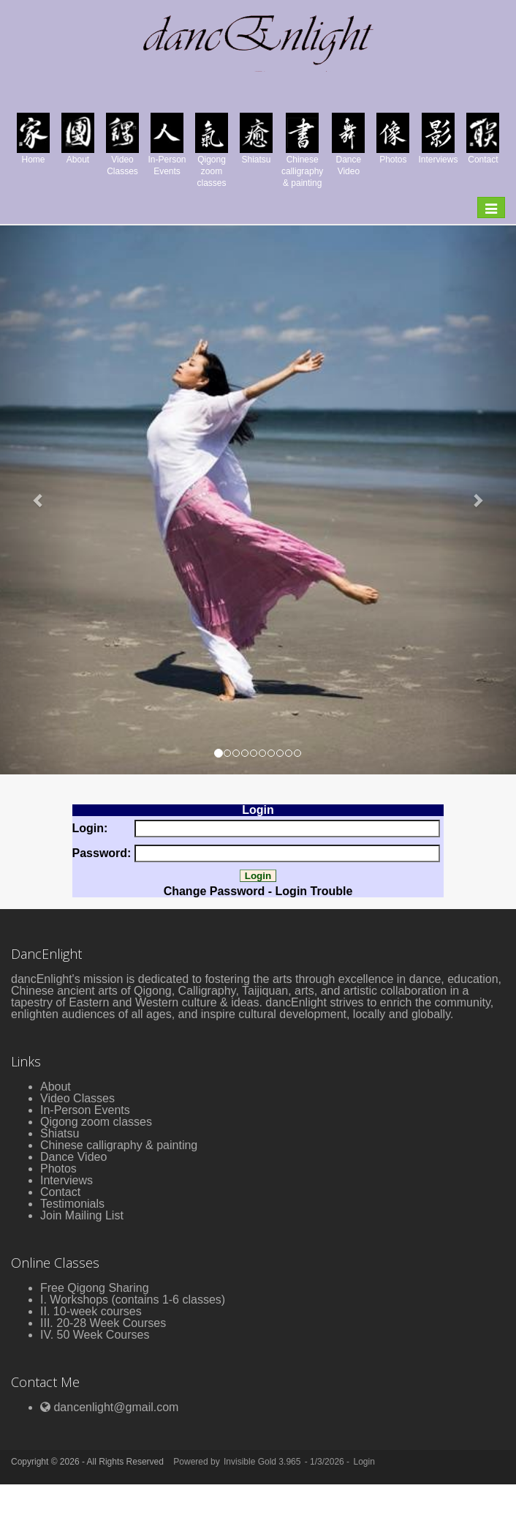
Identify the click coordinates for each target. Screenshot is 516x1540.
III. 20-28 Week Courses (103, 1323)
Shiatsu (59, 1133)
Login (363, 1462)
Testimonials (72, 1203)
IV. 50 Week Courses (94, 1334)
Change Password (214, 891)
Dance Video (73, 1157)
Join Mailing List (82, 1215)
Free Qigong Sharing (94, 1288)
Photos (58, 1168)
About (55, 1086)
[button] (38, 499)
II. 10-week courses (91, 1311)
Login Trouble (314, 891)
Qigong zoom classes (96, 1121)
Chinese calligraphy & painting (118, 1145)
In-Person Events (85, 1110)
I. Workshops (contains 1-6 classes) (132, 1299)
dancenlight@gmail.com (115, 1407)
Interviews (66, 1180)
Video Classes (77, 1098)
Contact (60, 1192)
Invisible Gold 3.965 (263, 1462)
